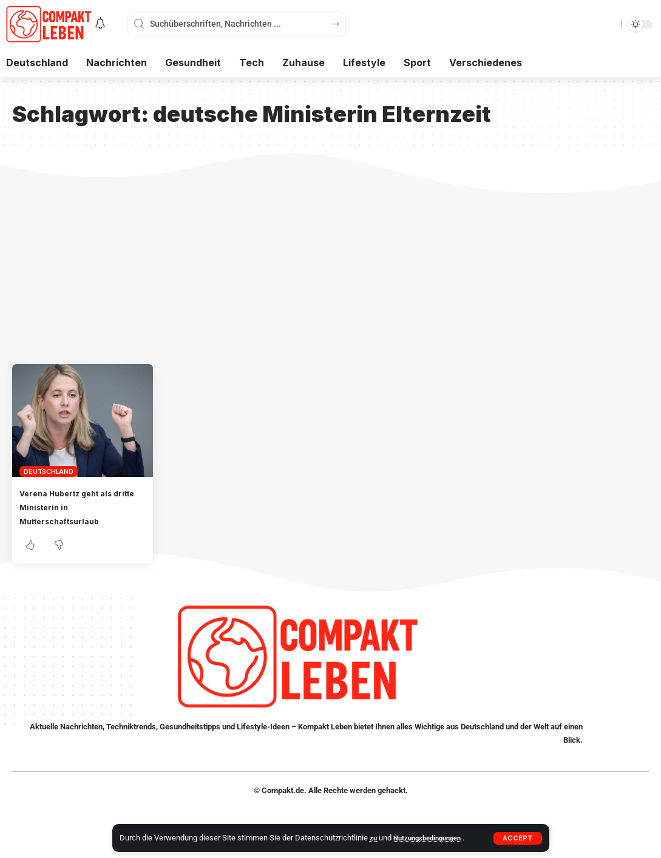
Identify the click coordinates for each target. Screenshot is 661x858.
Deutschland (48, 471)
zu (375, 837)
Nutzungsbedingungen (434, 837)
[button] (517, 838)
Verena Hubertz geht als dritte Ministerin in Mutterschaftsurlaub (78, 507)
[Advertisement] (330, 273)
